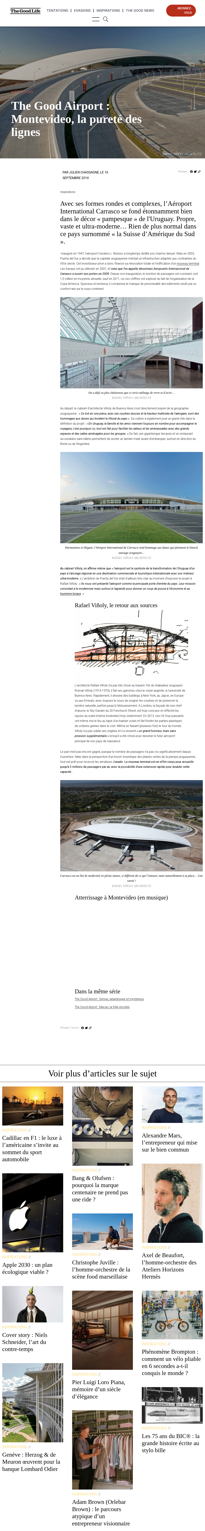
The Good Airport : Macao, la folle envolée (102, 1007)
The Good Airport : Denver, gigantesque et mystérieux (109, 999)
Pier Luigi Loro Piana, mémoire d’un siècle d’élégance (98, 1389)
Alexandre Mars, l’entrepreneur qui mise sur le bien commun (169, 1142)
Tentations (57, 10)
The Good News (140, 10)
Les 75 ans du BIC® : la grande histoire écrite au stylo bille (171, 1443)
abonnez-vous (184, 11)
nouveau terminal (188, 263)
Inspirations (108, 10)
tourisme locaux (70, 593)
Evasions (82, 10)
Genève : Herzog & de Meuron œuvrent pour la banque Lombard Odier (31, 1461)
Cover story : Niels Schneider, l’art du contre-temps (24, 1342)
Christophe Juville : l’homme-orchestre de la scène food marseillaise (101, 1269)
